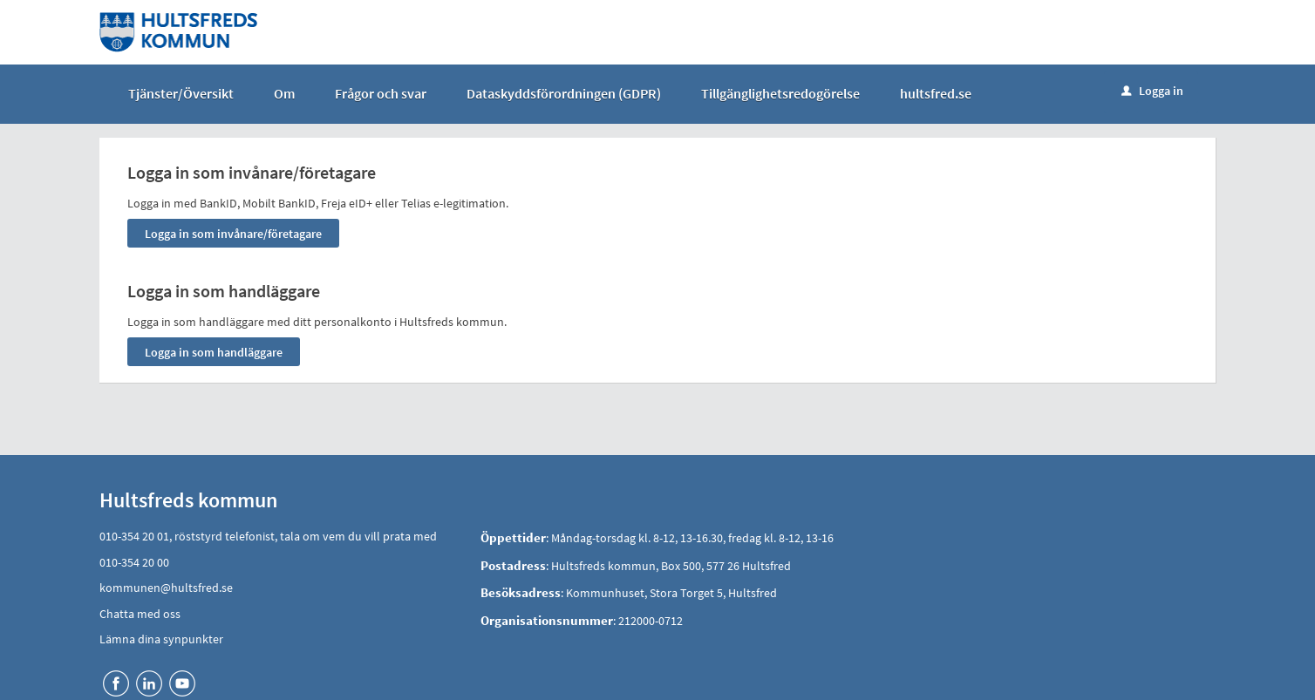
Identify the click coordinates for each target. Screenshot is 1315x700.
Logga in (1152, 91)
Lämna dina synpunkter (161, 639)
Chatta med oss (140, 614)
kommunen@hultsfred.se (166, 587)
